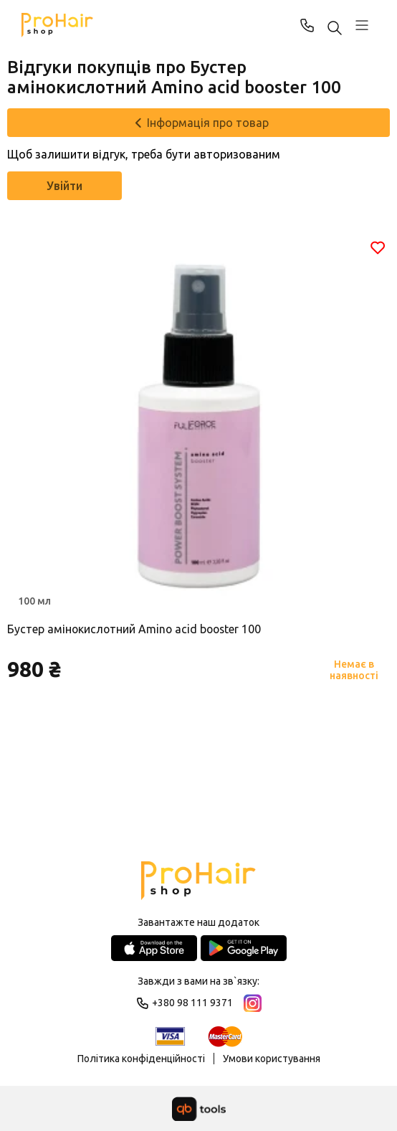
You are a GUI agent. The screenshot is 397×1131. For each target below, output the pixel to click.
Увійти (64, 185)
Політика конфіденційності (141, 1058)
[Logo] (198, 881)
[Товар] (198, 424)
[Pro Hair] (57, 25)
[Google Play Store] (244, 948)
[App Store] (154, 948)
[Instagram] (253, 1003)
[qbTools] (199, 1108)
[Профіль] (361, 25)
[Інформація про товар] (198, 122)
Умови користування (271, 1058)
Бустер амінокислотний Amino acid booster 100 (136, 629)
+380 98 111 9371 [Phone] (307, 25)
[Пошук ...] (334, 29)
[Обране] (377, 247)
